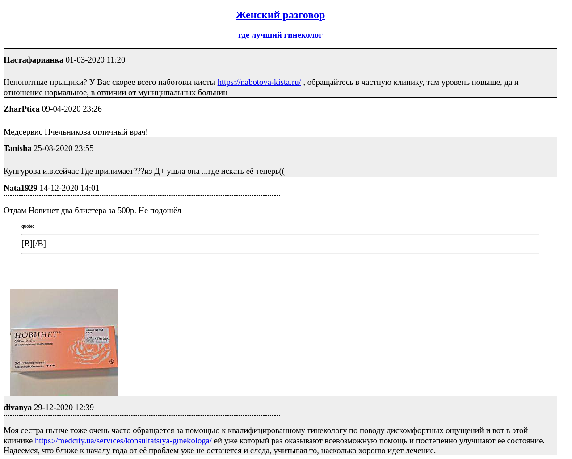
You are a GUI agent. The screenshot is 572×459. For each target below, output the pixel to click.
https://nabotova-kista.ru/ (259, 82)
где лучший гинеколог (280, 34)
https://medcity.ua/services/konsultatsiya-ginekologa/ (123, 440)
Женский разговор (280, 15)
